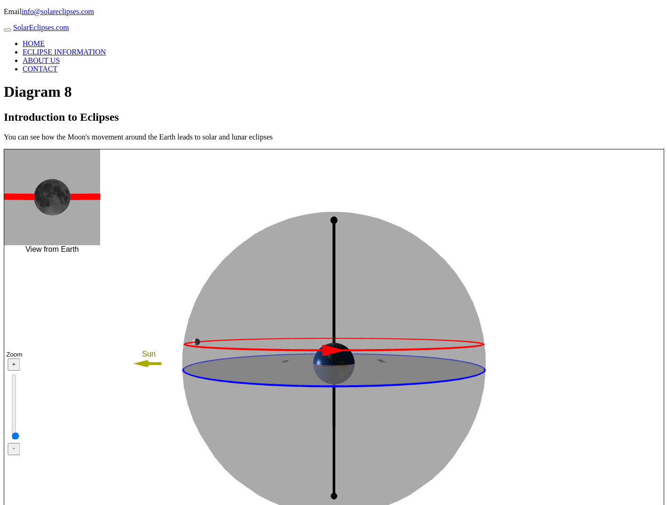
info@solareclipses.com (58, 12)
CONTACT (40, 69)
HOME (34, 43)
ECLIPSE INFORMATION (64, 52)
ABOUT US (41, 60)
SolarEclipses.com (41, 27)
